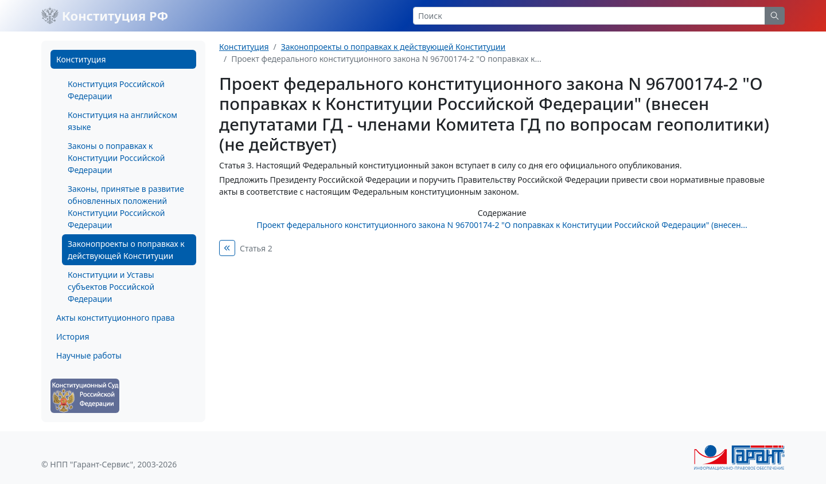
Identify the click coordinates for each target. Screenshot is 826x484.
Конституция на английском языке (122, 120)
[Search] (589, 16)
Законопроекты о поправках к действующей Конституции (126, 249)
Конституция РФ (104, 15)
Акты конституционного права (115, 317)
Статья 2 (256, 248)
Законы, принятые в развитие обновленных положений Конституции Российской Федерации (126, 206)
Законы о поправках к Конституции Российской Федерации (116, 157)
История (72, 336)
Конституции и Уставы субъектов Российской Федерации (111, 286)
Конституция (81, 59)
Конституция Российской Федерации (116, 89)
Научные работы (89, 355)
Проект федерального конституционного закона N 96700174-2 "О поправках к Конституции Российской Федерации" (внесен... (501, 224)
